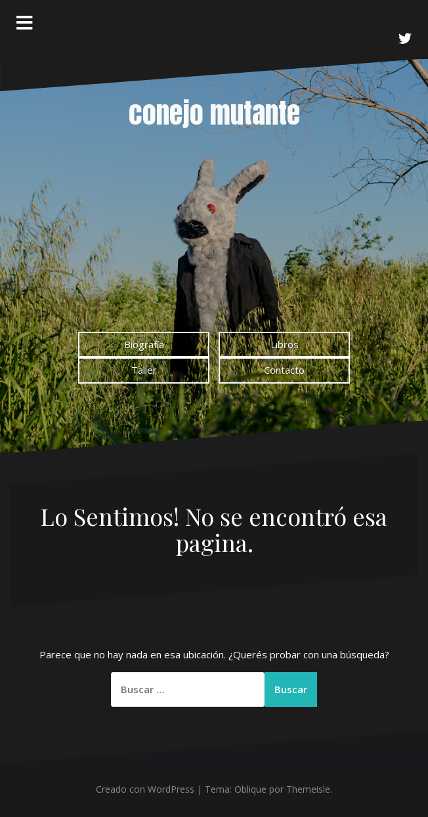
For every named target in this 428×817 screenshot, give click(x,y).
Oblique (250, 789)
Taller (144, 369)
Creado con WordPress (145, 789)
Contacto (284, 369)
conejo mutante (214, 113)
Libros (284, 344)
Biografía (144, 344)
